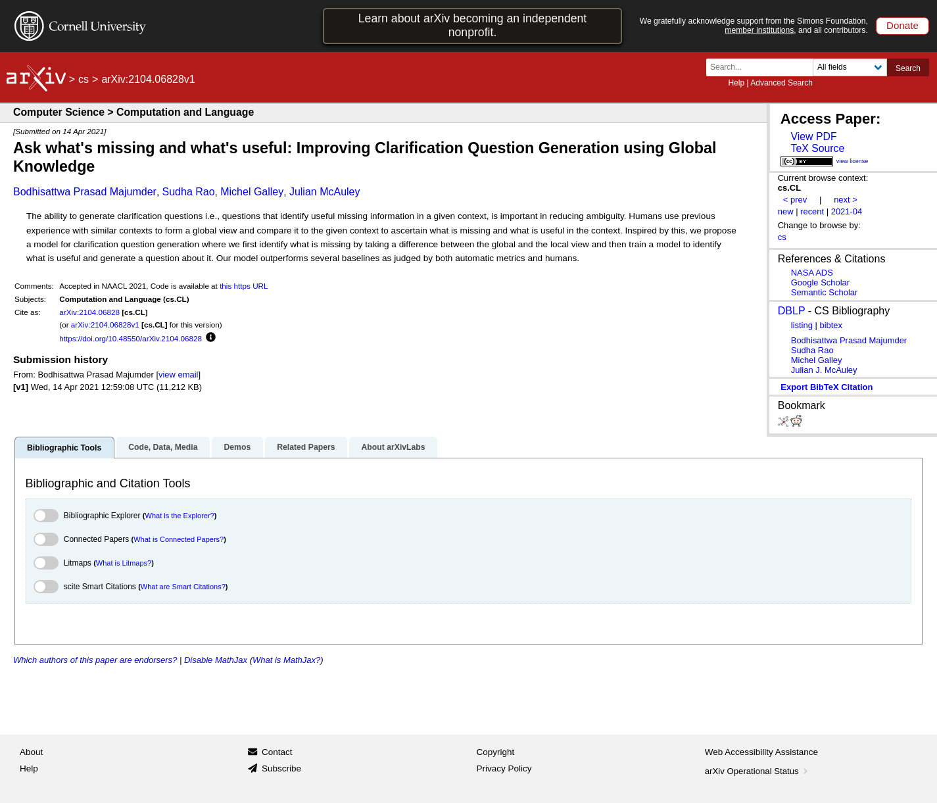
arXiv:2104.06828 (89, 312)
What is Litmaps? (123, 563)
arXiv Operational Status (758, 771)
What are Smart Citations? (183, 587)
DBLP (791, 310)
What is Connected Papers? (178, 539)
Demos (237, 447)
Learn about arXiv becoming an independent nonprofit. (472, 25)
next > (845, 200)
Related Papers (306, 447)
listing (802, 325)
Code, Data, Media (162, 447)
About (31, 752)
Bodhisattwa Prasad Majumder (84, 191)
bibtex (830, 325)
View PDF (813, 136)
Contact (277, 752)
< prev (795, 200)
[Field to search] (850, 67)
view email (178, 374)
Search (908, 68)
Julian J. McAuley (824, 370)
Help (736, 82)
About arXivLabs (393, 447)
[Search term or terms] (763, 67)
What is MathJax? (286, 660)
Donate (902, 25)
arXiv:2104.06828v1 (105, 324)
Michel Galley (251, 191)
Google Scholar (820, 282)
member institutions (759, 30)
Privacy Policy (504, 768)
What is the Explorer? (179, 516)
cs (83, 79)
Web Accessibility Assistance (761, 752)
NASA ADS (812, 273)
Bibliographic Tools (64, 447)
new (786, 211)
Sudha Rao (188, 191)
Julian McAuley (324, 191)
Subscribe (281, 768)
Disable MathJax (215, 660)
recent (812, 211)
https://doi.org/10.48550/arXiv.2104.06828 (130, 338)
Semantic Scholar (824, 292)
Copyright (496, 752)
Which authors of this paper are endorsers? (95, 660)
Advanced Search (781, 82)
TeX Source (817, 148)
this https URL (244, 285)
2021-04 (847, 211)
